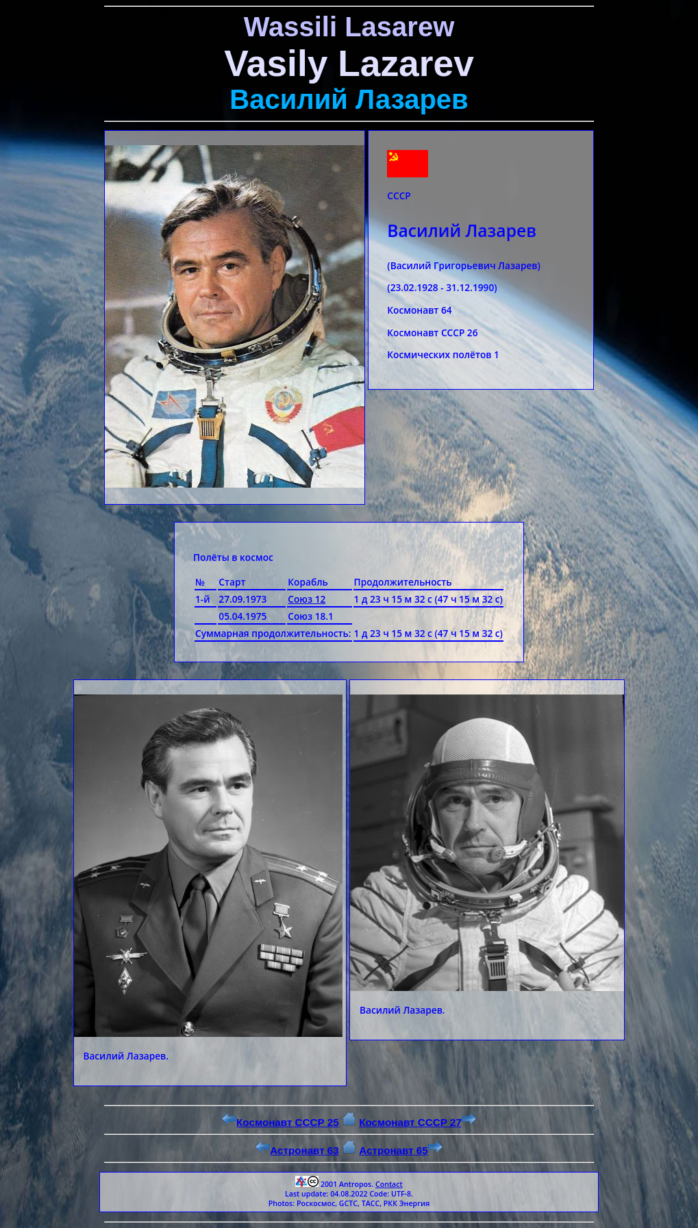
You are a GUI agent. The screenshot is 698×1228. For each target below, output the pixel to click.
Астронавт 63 (297, 1150)
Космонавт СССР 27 (417, 1122)
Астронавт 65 (401, 1150)
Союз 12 (306, 598)
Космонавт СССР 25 (280, 1122)
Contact (389, 1184)
